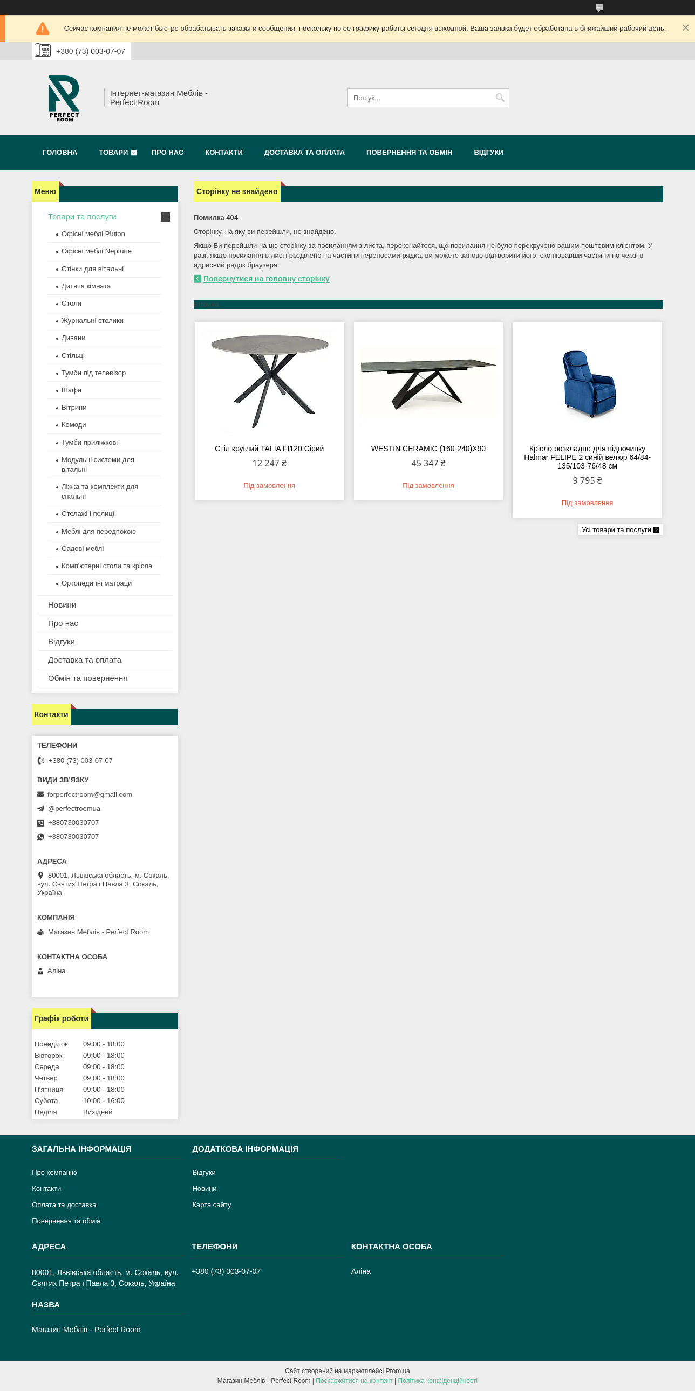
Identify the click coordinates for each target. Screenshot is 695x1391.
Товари (113, 152)
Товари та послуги (82, 216)
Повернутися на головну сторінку (266, 278)
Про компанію (54, 1172)
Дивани (74, 338)
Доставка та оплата (304, 152)
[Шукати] (499, 97)
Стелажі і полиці (88, 513)
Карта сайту (211, 1205)
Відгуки (488, 152)
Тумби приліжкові (90, 442)
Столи (71, 303)
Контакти (224, 152)
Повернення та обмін (409, 152)
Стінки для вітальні (93, 269)
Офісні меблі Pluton (93, 234)
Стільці (73, 356)
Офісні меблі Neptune (97, 251)
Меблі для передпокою (99, 531)
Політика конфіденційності (438, 1381)
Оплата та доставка (64, 1205)
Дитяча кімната (86, 286)
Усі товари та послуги (616, 530)
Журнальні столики (93, 320)
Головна (60, 152)
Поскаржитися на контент (354, 1381)
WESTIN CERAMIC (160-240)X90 (428, 448)
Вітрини (74, 407)
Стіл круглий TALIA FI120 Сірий (269, 448)
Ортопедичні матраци (97, 583)
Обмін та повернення (88, 678)
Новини (62, 604)
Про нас (167, 152)
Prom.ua (398, 1371)
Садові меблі (83, 549)
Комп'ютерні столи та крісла (107, 566)
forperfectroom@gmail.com (89, 794)
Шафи (71, 390)
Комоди (74, 425)
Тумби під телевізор (94, 373)
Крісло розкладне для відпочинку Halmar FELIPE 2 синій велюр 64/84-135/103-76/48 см (587, 457)
